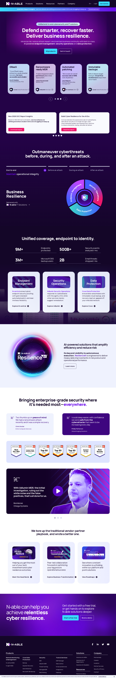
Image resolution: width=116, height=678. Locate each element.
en (90, 3)
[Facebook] (92, 644)
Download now (94, 9)
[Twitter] (103, 644)
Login (95, 3)
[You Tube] (108, 644)
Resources (50, 4)
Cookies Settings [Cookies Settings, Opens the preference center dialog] (102, 676)
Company (71, 4)
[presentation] (51, 99)
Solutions (39, 4)
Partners (61, 4)
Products (29, 4)
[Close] (114, 676)
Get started (104, 4)
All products (51, 51)
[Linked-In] (97, 644)
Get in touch (65, 51)
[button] (55, 99)
